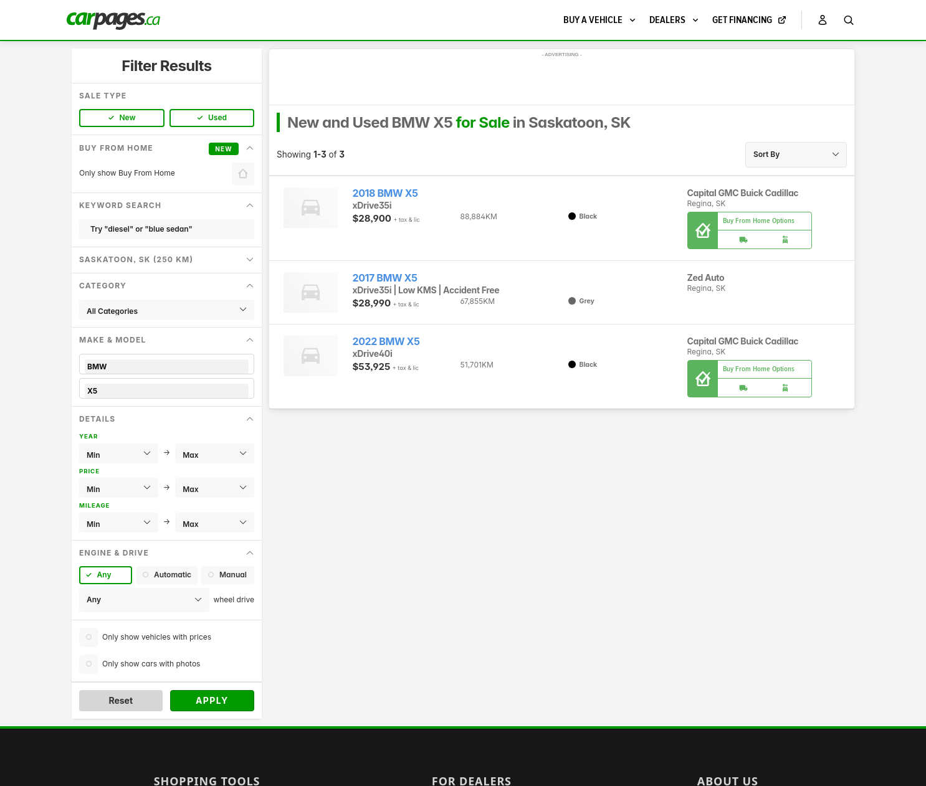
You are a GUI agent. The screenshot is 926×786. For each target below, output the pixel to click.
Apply (212, 700)
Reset (120, 700)
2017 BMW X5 (385, 278)
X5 (167, 391)
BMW (167, 366)
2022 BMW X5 (386, 342)
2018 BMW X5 (385, 193)
